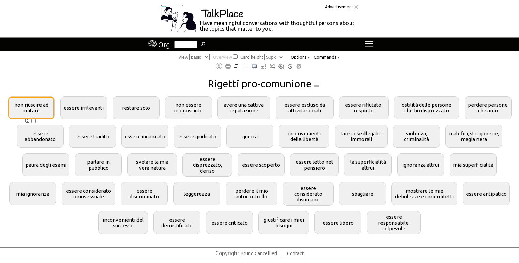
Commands (326, 57)
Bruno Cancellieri (259, 253)
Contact (295, 253)
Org (159, 45)
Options (300, 57)
